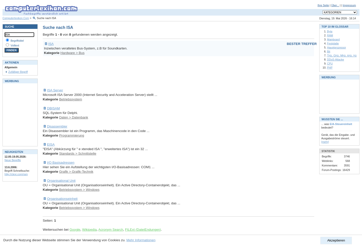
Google (74, 229)
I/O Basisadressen (60, 162)
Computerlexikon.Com (16, 18)
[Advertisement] (134, 72)
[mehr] (325, 141)
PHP (330, 67)
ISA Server (55, 90)
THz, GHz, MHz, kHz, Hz (342, 55)
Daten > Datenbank (73, 117)
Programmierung (71, 135)
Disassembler (57, 126)
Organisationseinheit (62, 199)
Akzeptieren (336, 240)
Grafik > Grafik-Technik (76, 171)
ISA (51, 44)
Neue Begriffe (13, 160)
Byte (329, 31)
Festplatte (333, 43)
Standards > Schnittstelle (77, 153)
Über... (335, 5)
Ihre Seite (323, 5)
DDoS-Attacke (335, 59)
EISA (51, 144)
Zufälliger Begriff (18, 71)
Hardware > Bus (72, 53)
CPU (330, 63)
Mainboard (333, 39)
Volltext (15, 45)
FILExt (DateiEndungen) (143, 229)
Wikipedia (89, 229)
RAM (330, 35)
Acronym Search (110, 229)
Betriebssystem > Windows (79, 190)
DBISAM (53, 108)
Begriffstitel (17, 40)
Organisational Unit (61, 180)
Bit (328, 51)
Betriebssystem (70, 99)
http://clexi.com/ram (16, 174)
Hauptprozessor (336, 47)
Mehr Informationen (141, 240)
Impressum (349, 5)
